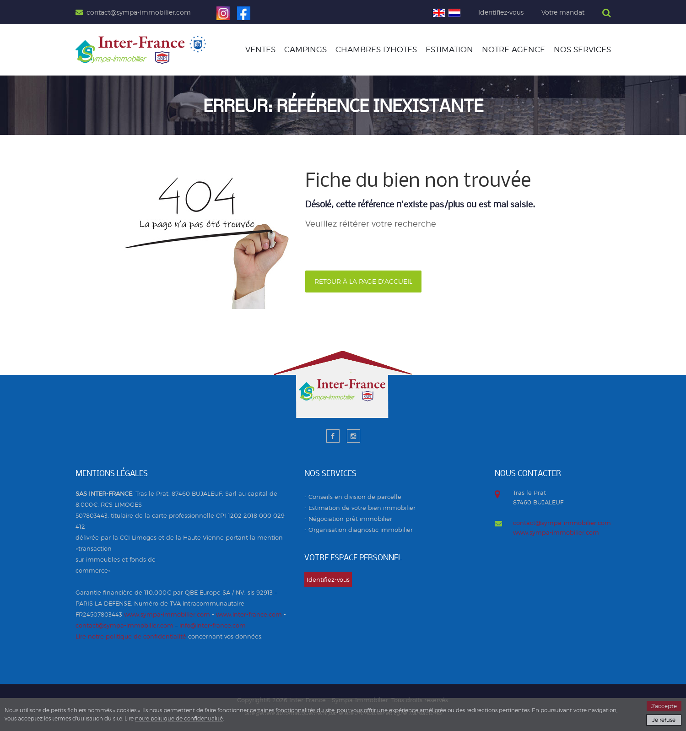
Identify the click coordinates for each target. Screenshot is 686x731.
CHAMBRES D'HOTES (376, 49)
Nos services (582, 49)
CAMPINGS (305, 49)
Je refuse (663, 719)
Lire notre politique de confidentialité (131, 636)
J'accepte (664, 706)
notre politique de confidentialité (179, 718)
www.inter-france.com (249, 614)
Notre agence (513, 49)
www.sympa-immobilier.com (167, 614)
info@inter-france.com (212, 625)
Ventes (260, 49)
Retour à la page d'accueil (363, 281)
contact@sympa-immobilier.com (124, 625)
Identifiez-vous (501, 12)
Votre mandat (562, 12)
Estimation (449, 49)
